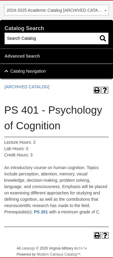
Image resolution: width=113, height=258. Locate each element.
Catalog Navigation (28, 71)
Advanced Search (22, 56)
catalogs (28, 248)
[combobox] (56, 10)
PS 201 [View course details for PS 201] (41, 211)
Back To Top (92, 248)
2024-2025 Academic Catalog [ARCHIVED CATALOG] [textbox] (57, 10)
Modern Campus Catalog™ (58, 254)
